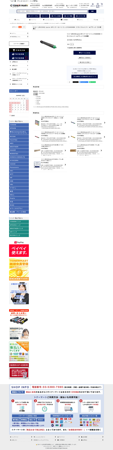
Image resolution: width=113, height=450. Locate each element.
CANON (13, 125)
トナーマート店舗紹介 (19, 43)
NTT (11, 174)
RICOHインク (15, 235)
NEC (12, 143)
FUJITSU (13, 140)
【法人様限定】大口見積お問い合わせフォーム (84, 76)
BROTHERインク (16, 228)
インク (45, 16)
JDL (11, 184)
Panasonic (14, 167)
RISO (12, 205)
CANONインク (15, 221)
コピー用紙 (68, 16)
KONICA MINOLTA (17, 157)
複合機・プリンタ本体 (18, 212)
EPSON (13, 128)
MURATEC (14, 153)
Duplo (12, 198)
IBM (11, 181)
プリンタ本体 (56, 16)
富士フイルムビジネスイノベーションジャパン (18, 132)
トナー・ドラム (33, 16)
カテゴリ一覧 (80, 16)
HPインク (13, 232)
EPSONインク (15, 225)
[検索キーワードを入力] (52, 11)
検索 (92, 11)
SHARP (13, 150)
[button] (96, 19)
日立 (11, 201)
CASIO (13, 164)
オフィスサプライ (16, 208)
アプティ (13, 188)
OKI (11, 171)
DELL (12, 195)
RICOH (13, 136)
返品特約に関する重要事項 (74, 47)
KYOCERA (14, 160)
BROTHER (14, 147)
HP (11, 177)
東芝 (11, 191)
